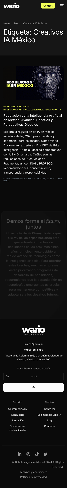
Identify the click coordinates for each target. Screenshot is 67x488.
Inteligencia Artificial (16, 107)
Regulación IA (53, 110)
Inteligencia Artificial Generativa (23, 110)
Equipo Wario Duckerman (18, 178)
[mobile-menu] (61, 5)
